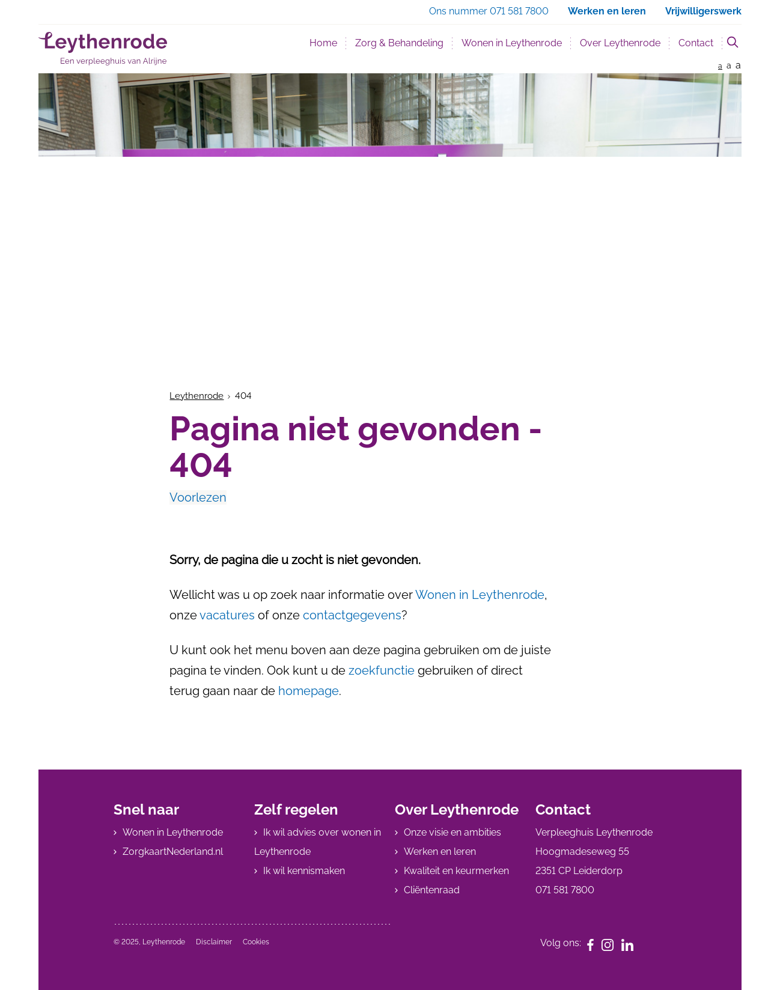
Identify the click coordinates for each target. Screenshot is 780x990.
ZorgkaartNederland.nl (173, 851)
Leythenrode (196, 395)
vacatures (227, 615)
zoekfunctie (382, 670)
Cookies (256, 942)
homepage (308, 691)
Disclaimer (214, 942)
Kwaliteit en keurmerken (456, 870)
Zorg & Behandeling (399, 43)
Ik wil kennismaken (304, 870)
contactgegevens (352, 615)
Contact (695, 43)
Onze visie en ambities (452, 832)
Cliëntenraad (432, 890)
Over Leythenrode (620, 43)
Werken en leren (440, 851)
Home (323, 43)
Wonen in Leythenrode (512, 43)
